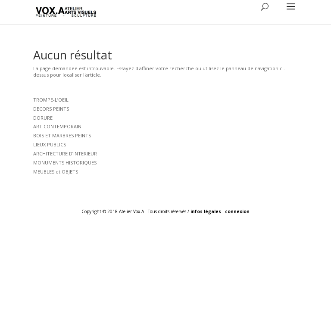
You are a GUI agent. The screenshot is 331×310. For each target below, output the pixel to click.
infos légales (205, 211)
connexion (237, 211)
